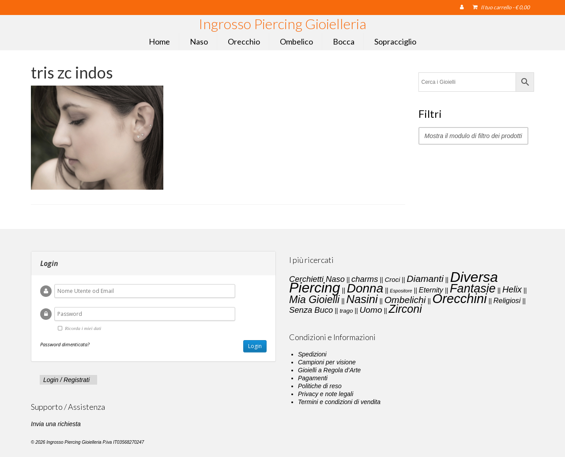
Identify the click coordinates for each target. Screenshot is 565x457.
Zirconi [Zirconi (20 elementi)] (405, 309)
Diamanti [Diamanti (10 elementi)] (425, 278)
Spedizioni (312, 354)
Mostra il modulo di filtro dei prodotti (473, 135)
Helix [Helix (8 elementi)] (512, 289)
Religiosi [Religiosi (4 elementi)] (507, 300)
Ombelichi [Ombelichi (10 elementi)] (405, 300)
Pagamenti (313, 378)
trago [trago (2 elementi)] (346, 310)
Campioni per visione (327, 362)
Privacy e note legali (325, 393)
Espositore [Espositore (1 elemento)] (401, 290)
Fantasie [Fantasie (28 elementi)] (473, 288)
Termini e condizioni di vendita (339, 401)
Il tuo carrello (501, 7)
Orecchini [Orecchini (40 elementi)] (460, 299)
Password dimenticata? (65, 344)
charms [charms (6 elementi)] (364, 279)
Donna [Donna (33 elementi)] (365, 288)
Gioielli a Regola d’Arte (329, 370)
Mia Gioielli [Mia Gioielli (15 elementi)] (314, 299)
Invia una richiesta (56, 423)
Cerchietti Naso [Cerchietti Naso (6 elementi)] (317, 279)
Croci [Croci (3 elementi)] (392, 279)
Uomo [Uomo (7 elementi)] (371, 310)
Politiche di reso (320, 386)
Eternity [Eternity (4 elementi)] (431, 290)
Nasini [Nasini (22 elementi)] (361, 299)
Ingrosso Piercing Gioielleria (282, 23)
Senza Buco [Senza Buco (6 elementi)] (311, 310)
